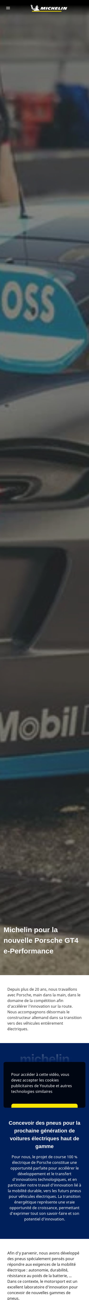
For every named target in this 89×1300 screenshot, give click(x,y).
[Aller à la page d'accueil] (49, 8)
